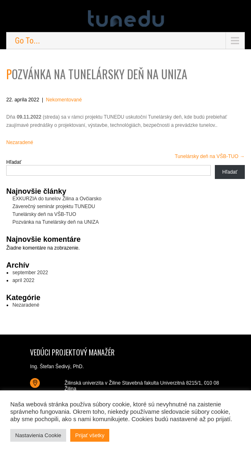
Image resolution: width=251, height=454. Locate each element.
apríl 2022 (23, 280)
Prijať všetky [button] (89, 435)
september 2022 (30, 272)
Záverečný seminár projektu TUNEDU (53, 206)
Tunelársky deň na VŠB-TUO (209, 156)
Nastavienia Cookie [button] (38, 435)
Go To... (27, 41)
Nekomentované (64, 100)
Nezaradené (19, 142)
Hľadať (13, 162)
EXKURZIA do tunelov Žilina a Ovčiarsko (56, 199)
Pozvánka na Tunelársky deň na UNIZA (55, 222)
